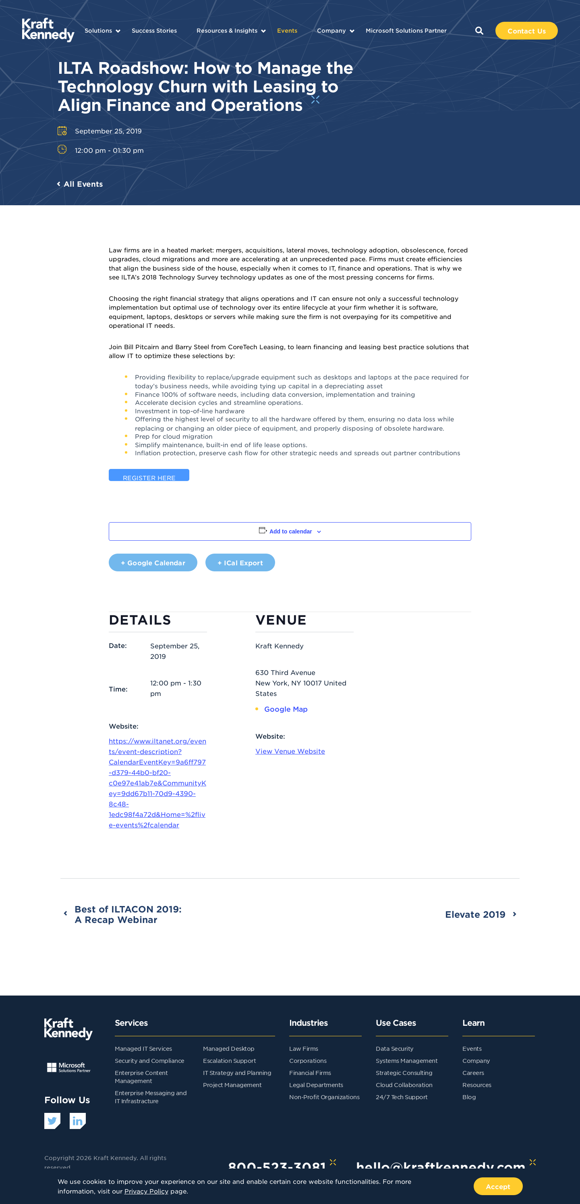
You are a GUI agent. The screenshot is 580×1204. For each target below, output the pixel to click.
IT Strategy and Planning (237, 1072)
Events (287, 30)
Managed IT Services (143, 1048)
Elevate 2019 (475, 914)
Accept (498, 1186)
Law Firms (303, 1048)
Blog (469, 1096)
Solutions (98, 30)
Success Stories (154, 30)
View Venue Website (290, 751)
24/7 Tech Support (402, 1096)
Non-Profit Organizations (324, 1096)
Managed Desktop (229, 1048)
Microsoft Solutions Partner (406, 30)
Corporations (307, 1060)
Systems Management (406, 1060)
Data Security (395, 1048)
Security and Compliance (149, 1060)
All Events (83, 183)
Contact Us (527, 31)
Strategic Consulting (404, 1072)
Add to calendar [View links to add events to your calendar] (290, 531)
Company (331, 30)
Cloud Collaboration (404, 1084)
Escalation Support (229, 1060)
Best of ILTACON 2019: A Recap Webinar (128, 914)
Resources (476, 1084)
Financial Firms (310, 1072)
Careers (473, 1072)
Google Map (286, 709)
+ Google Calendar (153, 562)
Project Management (232, 1084)
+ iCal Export (240, 562)
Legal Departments (316, 1084)
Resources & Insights (227, 30)
